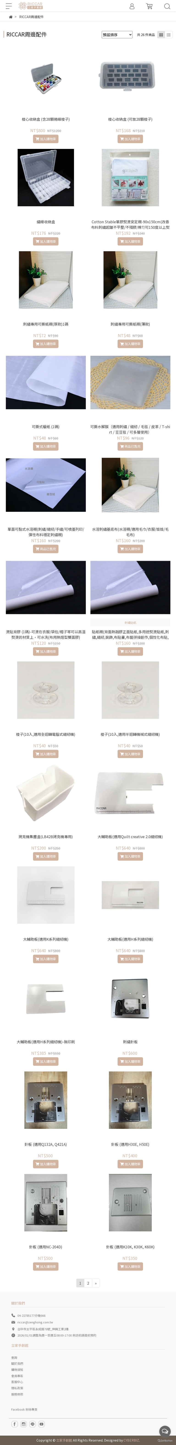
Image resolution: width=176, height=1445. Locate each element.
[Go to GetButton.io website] (165, 1440)
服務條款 (17, 1394)
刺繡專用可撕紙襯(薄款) (130, 324)
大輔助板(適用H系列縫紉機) (130, 939)
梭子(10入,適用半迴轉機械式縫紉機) (130, 734)
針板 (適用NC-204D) (45, 1247)
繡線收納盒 (46, 221)
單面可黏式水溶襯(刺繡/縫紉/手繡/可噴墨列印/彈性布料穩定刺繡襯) (46, 531)
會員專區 (17, 1376)
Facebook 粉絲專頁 (24, 1409)
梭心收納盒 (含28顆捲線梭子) (46, 119)
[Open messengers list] (165, 1431)
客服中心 (17, 1382)
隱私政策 (17, 1388)
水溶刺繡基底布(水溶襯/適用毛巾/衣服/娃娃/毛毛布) (130, 531)
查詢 (14, 1357)
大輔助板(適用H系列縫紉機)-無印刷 (46, 1041)
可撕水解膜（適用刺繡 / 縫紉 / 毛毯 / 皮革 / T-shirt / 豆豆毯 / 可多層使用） (130, 429)
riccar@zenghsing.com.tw (35, 1322)
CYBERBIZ (131, 1440)
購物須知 (17, 1369)
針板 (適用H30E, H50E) (130, 1144)
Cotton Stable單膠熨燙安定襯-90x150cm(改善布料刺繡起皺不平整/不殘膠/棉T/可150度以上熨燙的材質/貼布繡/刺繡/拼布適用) (130, 227)
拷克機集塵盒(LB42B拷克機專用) (46, 836)
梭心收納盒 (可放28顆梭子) (130, 119)
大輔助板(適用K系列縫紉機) (46, 939)
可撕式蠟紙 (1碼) (46, 426)
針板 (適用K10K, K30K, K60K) (130, 1247)
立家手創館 (64, 1440)
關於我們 (17, 1363)
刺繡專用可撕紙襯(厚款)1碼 (45, 324)
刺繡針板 (130, 1041)
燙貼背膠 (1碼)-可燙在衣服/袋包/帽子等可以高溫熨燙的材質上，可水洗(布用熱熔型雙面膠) (45, 634)
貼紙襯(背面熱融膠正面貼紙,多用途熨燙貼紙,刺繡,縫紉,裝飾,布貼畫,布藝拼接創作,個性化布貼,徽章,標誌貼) (130, 637)
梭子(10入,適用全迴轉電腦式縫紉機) (45, 734)
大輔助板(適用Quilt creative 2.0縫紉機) (130, 836)
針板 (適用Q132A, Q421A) (46, 1144)
